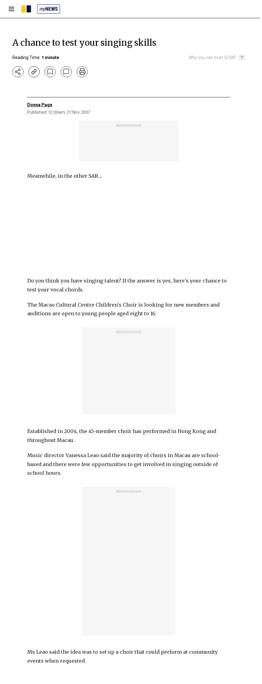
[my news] (48, 9)
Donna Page (39, 104)
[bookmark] (50, 71)
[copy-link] (34, 71)
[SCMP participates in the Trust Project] (217, 57)
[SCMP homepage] (26, 9)
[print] (82, 71)
